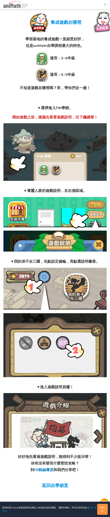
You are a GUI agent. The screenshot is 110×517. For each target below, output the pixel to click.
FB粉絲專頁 (44, 469)
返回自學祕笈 (55, 485)
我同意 (102, 509)
